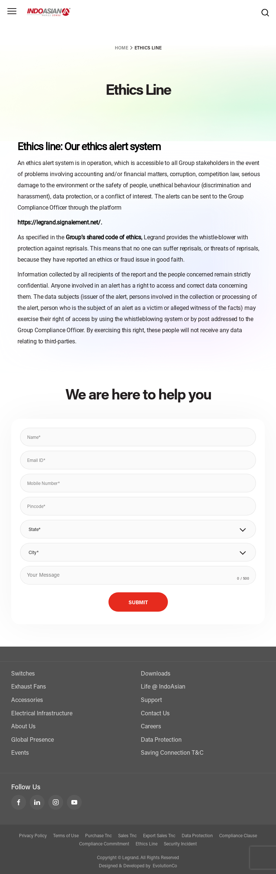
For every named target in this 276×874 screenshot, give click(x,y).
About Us (23, 727)
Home (121, 48)
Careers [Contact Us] (151, 727)
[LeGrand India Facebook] (18, 802)
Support (151, 700)
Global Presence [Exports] (32, 740)
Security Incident (180, 844)
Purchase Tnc (98, 836)
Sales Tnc (127, 836)
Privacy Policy (33, 836)
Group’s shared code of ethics (103, 237)
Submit (138, 603)
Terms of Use (66, 836)
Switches (23, 674)
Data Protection (161, 740)
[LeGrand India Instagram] (55, 802)
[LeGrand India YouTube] (74, 802)
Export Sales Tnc (159, 836)
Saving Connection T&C (172, 753)
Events (20, 753)
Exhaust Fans (28, 687)
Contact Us (155, 714)
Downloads (156, 674)
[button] (138, 529)
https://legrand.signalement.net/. (59, 222)
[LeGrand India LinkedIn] (37, 802)
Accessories (27, 700)
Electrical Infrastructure (41, 714)
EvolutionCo (165, 866)
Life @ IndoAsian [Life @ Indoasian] (163, 687)
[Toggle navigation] (11, 11)
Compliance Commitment (104, 844)
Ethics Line (147, 844)
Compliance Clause (238, 836)
